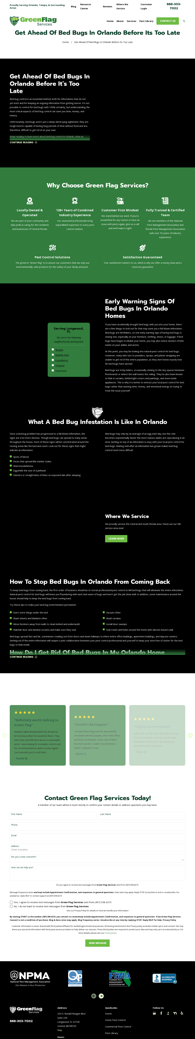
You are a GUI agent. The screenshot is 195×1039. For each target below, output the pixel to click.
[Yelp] (181, 1004)
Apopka (63, 336)
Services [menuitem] (131, 21)
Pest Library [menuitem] (146, 21)
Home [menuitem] (110, 21)
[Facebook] (161, 1004)
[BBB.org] (168, 1004)
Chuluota (63, 352)
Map (59, 1021)
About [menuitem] (120, 21)
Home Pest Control (115, 1011)
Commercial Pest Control (118, 1017)
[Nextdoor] (175, 1004)
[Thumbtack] (154, 1011)
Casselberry (65, 347)
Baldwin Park (66, 342)
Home (108, 1004)
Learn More (120, 530)
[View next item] (190, 726)
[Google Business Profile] (154, 1004)
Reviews (107, 6)
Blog (73, 6)
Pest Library (111, 1024)
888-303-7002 (174, 6)
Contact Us (111, 1030)
